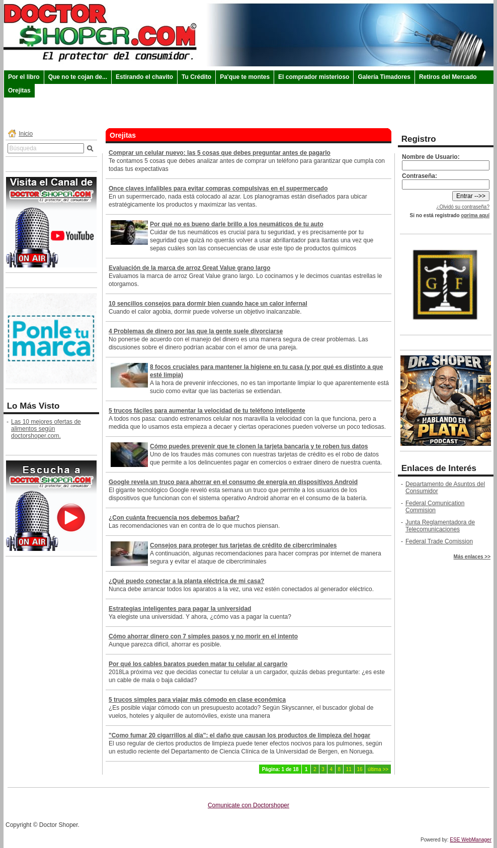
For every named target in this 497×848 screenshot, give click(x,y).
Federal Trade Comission (439, 541)
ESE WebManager (470, 839)
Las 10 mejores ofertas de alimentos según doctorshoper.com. (46, 428)
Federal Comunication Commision (434, 507)
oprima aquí (475, 215)
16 (359, 769)
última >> (378, 769)
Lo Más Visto (33, 406)
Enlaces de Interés (438, 468)
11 (349, 769)
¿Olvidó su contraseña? (462, 207)
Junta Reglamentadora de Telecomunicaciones (440, 526)
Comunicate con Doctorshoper (248, 805)
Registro (418, 139)
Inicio (26, 133)
